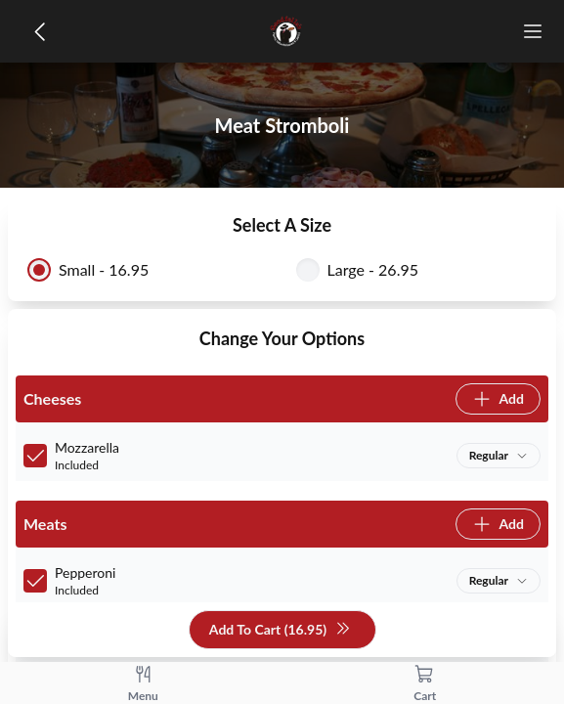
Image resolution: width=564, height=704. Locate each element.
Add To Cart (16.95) (280, 630)
